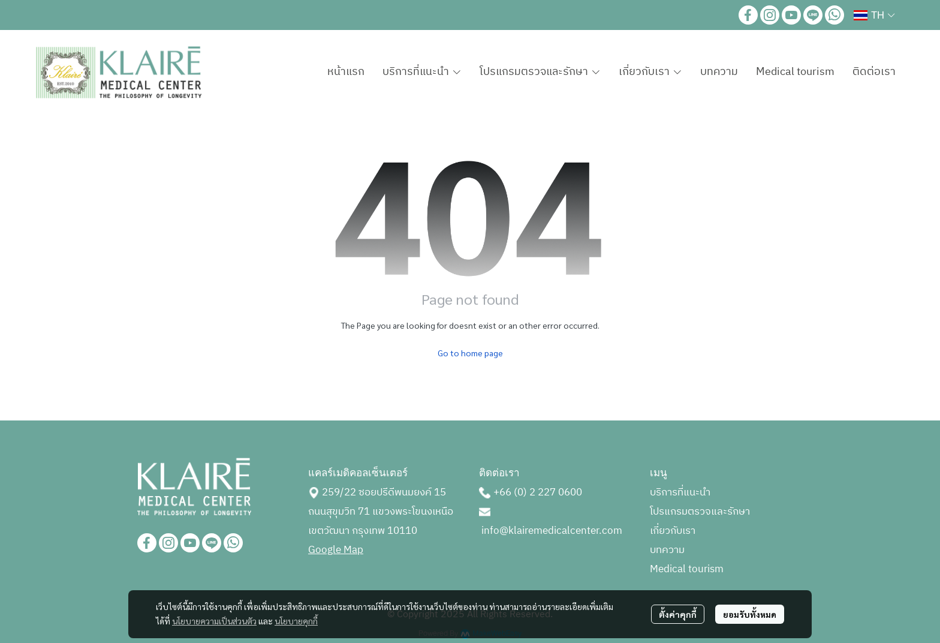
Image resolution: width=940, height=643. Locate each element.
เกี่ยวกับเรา (672, 530)
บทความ (667, 550)
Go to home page (470, 352)
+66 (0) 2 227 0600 (537, 492)
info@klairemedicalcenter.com (551, 530)
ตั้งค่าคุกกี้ (678, 614)
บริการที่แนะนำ (680, 492)
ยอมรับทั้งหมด (749, 614)
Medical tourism (687, 569)
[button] (874, 15)
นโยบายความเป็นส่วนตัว (214, 620)
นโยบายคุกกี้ (296, 620)
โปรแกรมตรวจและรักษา (700, 511)
